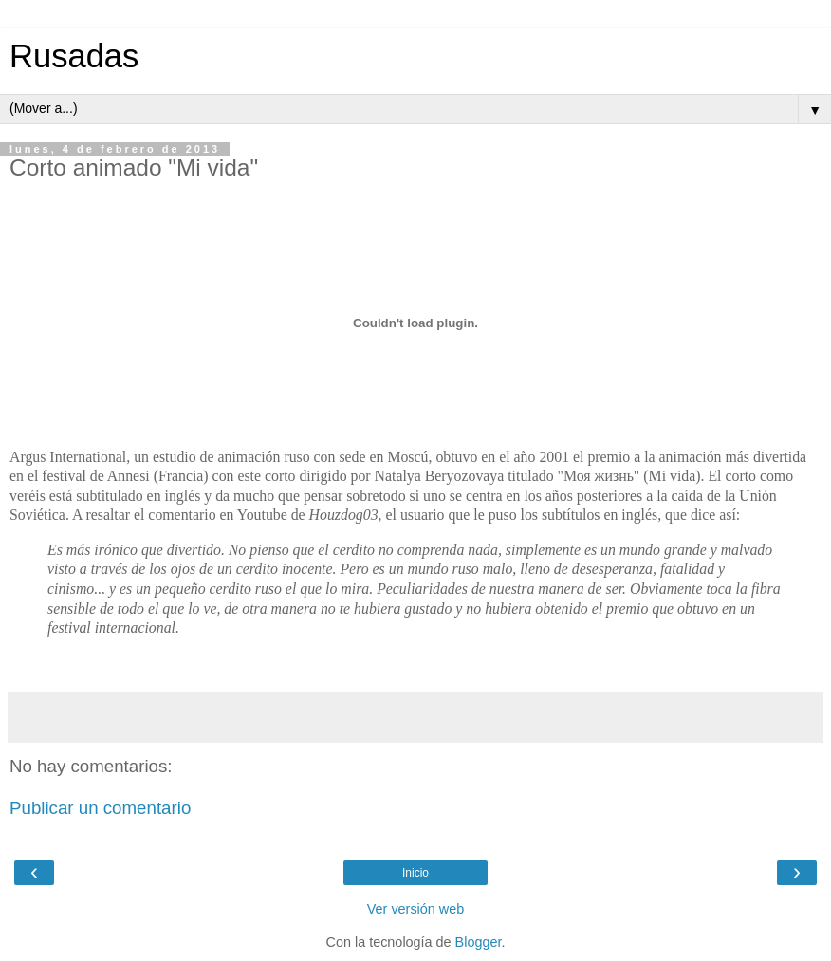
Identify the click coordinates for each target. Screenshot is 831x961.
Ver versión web (415, 908)
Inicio (415, 872)
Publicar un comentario (100, 808)
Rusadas (73, 56)
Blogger (478, 942)
